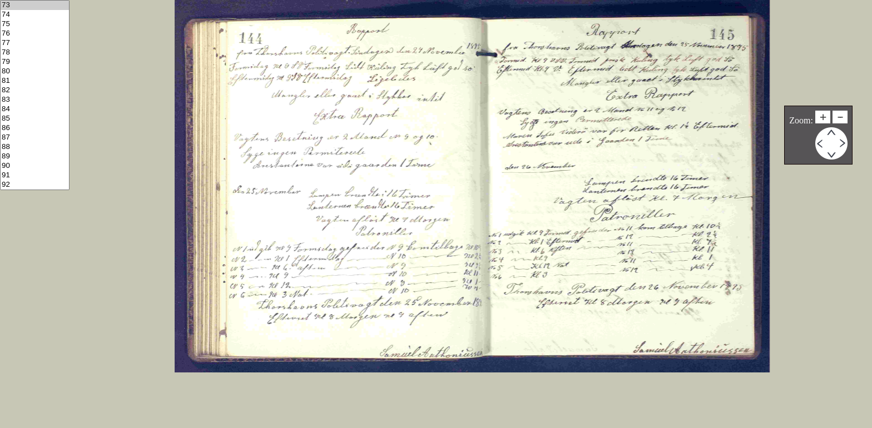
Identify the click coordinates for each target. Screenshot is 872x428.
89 (35, 156)
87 (35, 137)
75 (35, 24)
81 (35, 81)
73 (35, 5)
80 (35, 71)
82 (35, 90)
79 (35, 62)
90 (35, 166)
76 (35, 33)
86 (35, 128)
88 (35, 147)
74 (35, 14)
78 (35, 52)
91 (35, 175)
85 (35, 118)
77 (35, 43)
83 (35, 99)
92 (35, 185)
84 (35, 109)
